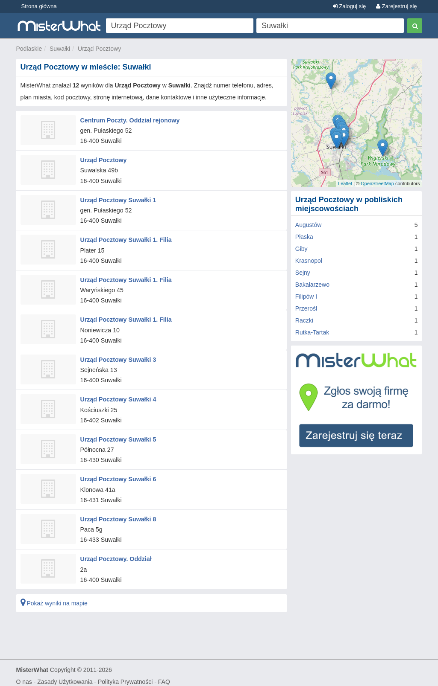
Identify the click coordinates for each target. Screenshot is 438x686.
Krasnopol (308, 260)
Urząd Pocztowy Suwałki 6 (117, 474)
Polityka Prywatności (125, 675)
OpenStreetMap (377, 183)
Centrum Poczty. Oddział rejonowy (129, 119)
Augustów (308, 224)
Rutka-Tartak (312, 332)
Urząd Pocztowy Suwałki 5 (117, 435)
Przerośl (306, 308)
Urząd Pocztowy (99, 48)
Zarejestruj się (396, 6)
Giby (301, 248)
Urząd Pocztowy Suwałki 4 (117, 395)
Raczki (304, 320)
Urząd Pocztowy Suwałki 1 (117, 198)
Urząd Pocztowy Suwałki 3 (117, 356)
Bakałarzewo (312, 284)
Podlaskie (29, 48)
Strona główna (39, 6)
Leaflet (345, 183)
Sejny (302, 272)
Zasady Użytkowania (64, 675)
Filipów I (306, 296)
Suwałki (60, 48)
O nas (24, 675)
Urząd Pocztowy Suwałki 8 (117, 514)
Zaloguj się (349, 6)
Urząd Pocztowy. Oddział (115, 553)
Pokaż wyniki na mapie (54, 597)
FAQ (164, 675)
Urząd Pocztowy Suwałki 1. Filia (125, 238)
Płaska (304, 236)
